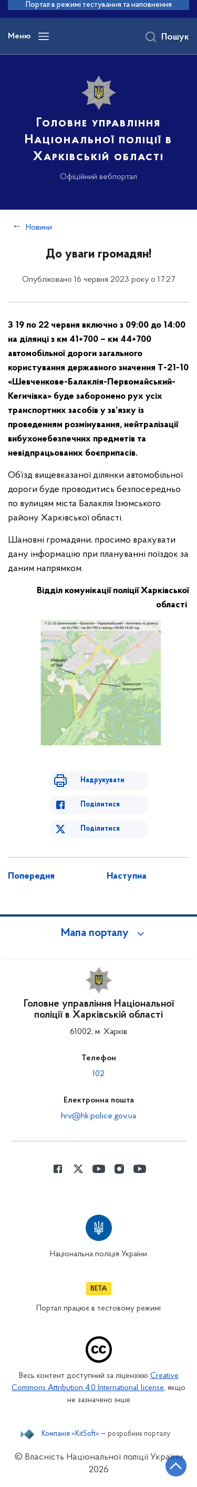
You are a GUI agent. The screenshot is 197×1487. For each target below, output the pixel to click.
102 (98, 1074)
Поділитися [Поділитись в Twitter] (100, 829)
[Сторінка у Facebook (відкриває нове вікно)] (57, 1169)
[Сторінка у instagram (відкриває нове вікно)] (119, 1169)
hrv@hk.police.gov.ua (98, 1116)
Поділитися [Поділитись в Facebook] (100, 805)
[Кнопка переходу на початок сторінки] (175, 1465)
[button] (98, 933)
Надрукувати (102, 780)
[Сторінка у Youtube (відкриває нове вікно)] (98, 1169)
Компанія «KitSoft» (70, 1434)
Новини (39, 227)
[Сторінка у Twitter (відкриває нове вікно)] (78, 1169)
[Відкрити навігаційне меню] (43, 36)
